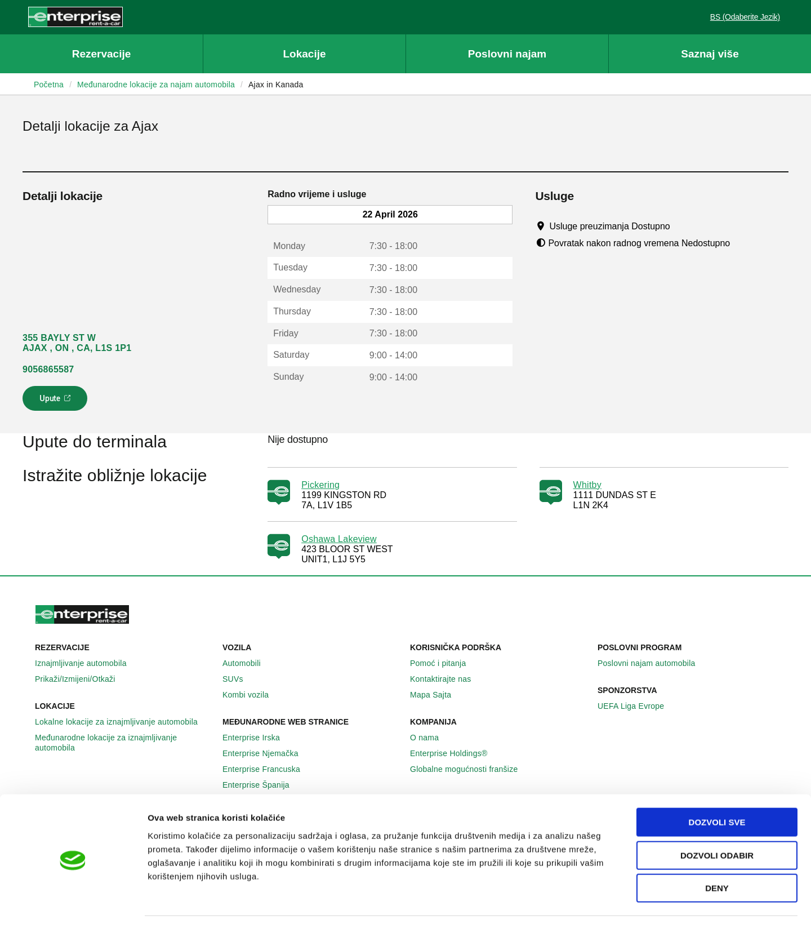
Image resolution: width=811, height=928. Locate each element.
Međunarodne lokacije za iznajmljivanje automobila (124, 742)
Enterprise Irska (257, 737)
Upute (56, 402)
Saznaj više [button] (709, 54)
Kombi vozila (251, 694)
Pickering (320, 485)
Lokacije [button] (304, 54)
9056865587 (48, 369)
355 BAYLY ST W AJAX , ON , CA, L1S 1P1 (77, 343)
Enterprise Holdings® (455, 753)
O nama (430, 737)
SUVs (239, 678)
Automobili (247, 663)
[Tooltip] (680, 226)
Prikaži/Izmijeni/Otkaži (81, 678)
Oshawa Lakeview (339, 539)
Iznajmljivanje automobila (87, 663)
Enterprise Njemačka (266, 753)
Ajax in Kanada (276, 84)
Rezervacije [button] (101, 54)
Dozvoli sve (717, 790)
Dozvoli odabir (717, 823)
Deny (717, 856)
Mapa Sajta (437, 694)
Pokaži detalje (580, 906)
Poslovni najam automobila (653, 663)
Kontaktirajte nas (447, 678)
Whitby (587, 485)
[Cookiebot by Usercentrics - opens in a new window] (73, 906)
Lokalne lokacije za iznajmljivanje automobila (122, 721)
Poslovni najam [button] (507, 54)
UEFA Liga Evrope (637, 706)
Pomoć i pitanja (444, 663)
